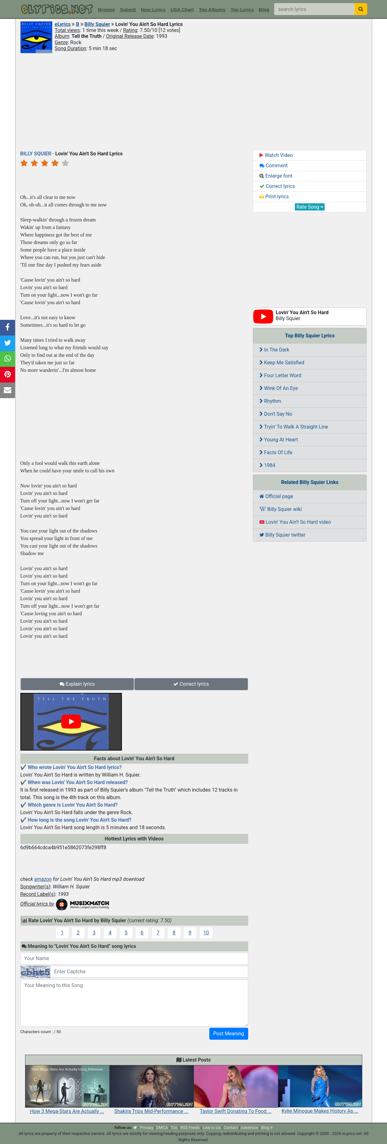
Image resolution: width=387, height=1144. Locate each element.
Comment (273, 166)
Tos (174, 1127)
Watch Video (276, 155)
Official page (276, 496)
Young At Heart (278, 440)
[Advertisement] (193, 101)
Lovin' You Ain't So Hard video (295, 522)
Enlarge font (275, 176)
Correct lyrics (191, 684)
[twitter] (135, 1127)
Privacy (146, 1127)
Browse (106, 9)
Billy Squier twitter (282, 535)
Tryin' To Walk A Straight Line (293, 427)
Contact (231, 1127)
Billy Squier (97, 24)
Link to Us (212, 1127)
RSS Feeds (190, 1127)
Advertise (249, 1127)
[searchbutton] (360, 9)
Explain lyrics (77, 684)
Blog (264, 9)
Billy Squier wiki (280, 509)
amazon (43, 879)
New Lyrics (153, 9)
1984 (267, 465)
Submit (128, 9)
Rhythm (270, 401)
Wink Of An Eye (278, 388)
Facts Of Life (275, 452)
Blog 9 (267, 1127)
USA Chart (182, 9)
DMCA (162, 1127)
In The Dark (274, 350)
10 (206, 933)
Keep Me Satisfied (281, 363)
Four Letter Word (280, 375)
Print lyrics (274, 197)
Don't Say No (275, 414)
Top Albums (212, 9)
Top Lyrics (242, 9)
